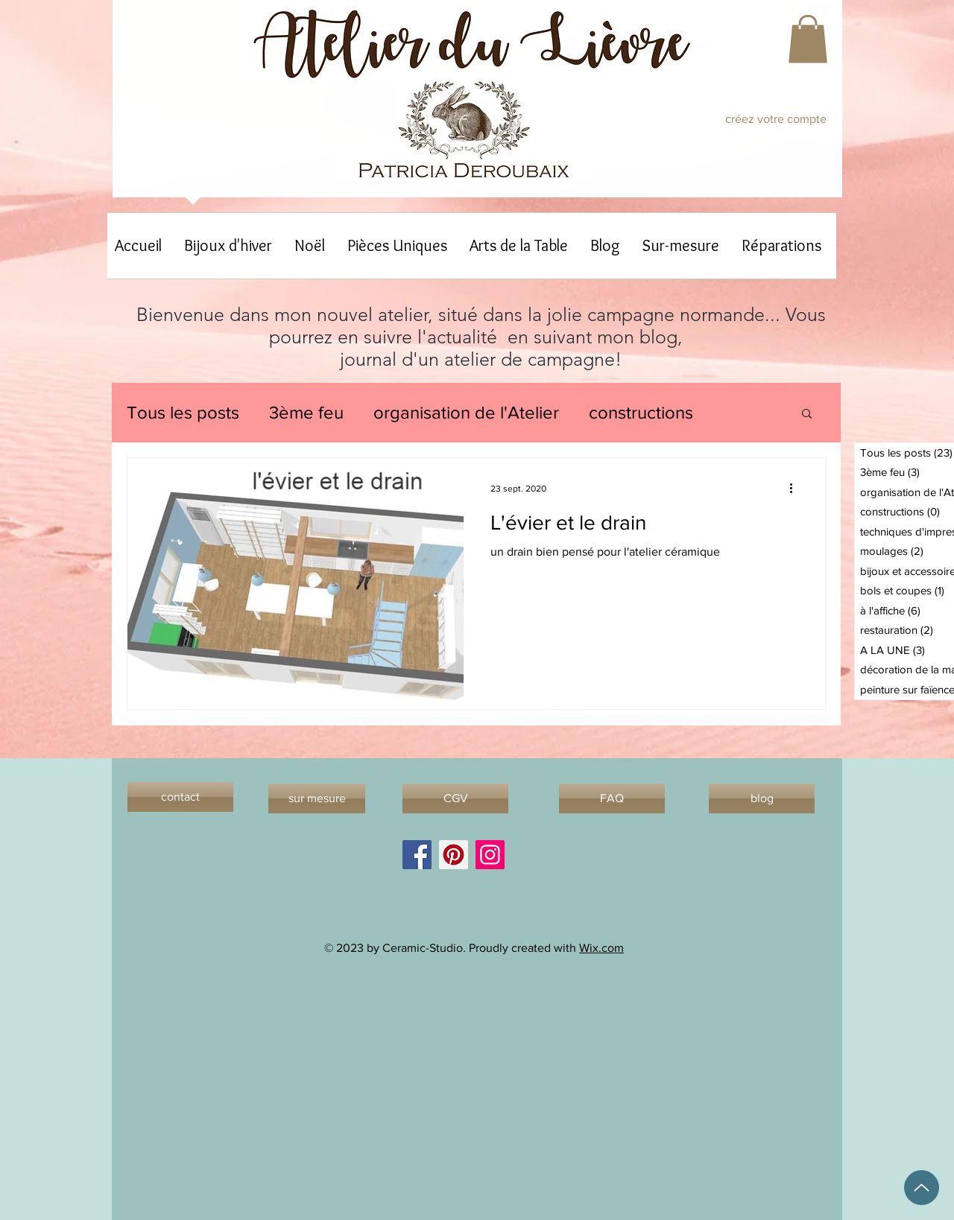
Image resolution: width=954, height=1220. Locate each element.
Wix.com (601, 947)
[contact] (180, 797)
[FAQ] (612, 798)
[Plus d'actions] (796, 489)
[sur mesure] (316, 798)
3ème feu (306, 412)
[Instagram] (490, 854)
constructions (641, 412)
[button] (808, 39)
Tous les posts (183, 412)
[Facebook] (417, 854)
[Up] (921, 1187)
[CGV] (455, 798)
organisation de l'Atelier (466, 412)
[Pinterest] (453, 854)
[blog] (762, 798)
